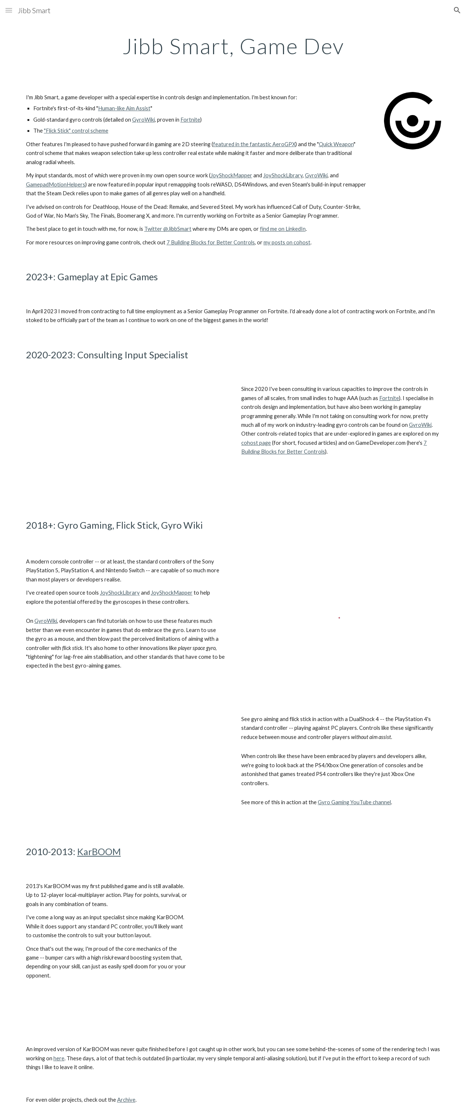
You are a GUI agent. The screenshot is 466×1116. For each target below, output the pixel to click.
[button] (9, 10)
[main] (233, 46)
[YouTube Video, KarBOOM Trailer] (322, 951)
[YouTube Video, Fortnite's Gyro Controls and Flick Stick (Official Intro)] (125, 440)
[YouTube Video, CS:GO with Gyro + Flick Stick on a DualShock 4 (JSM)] (125, 767)
